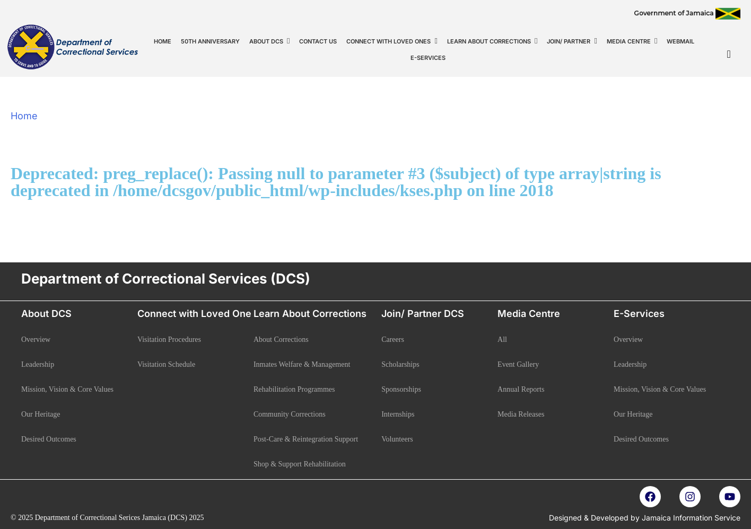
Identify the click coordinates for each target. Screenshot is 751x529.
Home (24, 115)
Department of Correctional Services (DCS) (165, 278)
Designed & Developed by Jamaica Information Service (644, 517)
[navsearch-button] (728, 54)
